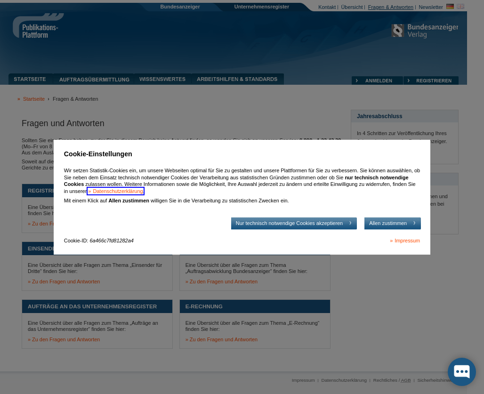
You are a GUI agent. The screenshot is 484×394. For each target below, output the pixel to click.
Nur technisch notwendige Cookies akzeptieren (289, 223)
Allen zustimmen (388, 223)
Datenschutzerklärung (118, 191)
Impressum (407, 240)
